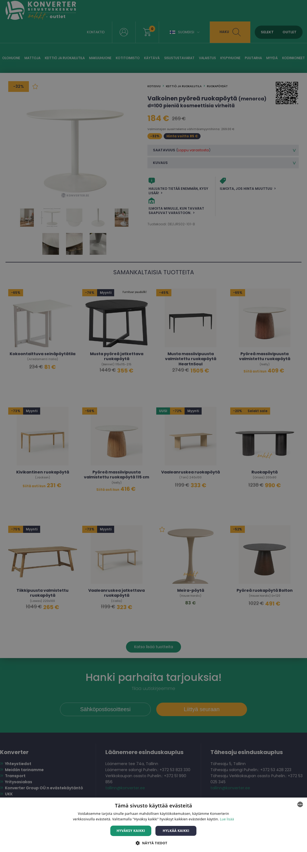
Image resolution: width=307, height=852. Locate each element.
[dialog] (153, 426)
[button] (153, 842)
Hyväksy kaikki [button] (131, 830)
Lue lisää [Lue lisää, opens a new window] (227, 819)
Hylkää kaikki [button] (176, 830)
